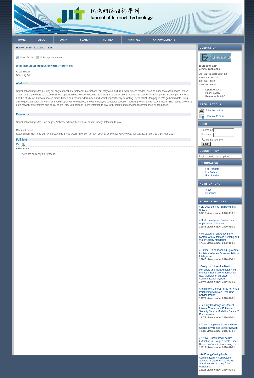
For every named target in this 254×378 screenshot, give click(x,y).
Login (64, 40)
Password (207, 134)
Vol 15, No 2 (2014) (35, 47)
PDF (18, 143)
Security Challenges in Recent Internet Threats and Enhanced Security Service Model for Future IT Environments (219, 310)
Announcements (164, 40)
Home (22, 40)
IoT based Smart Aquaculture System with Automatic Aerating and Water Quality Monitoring (219, 236)
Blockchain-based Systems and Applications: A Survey (217, 222)
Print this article (214, 110)
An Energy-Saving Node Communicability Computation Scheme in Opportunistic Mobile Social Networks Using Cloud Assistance (216, 360)
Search (85, 40)
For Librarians (213, 175)
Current (109, 40)
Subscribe (210, 193)
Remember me (214, 139)
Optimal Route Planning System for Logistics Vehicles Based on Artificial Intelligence (219, 253)
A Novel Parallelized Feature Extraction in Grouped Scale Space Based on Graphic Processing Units (218, 341)
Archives (134, 40)
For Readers (212, 168)
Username (207, 130)
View (208, 189)
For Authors (211, 172)
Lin (50, 47)
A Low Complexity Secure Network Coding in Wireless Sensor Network (219, 326)
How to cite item (215, 116)
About (42, 40)
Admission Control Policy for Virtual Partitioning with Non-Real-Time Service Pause (219, 291)
